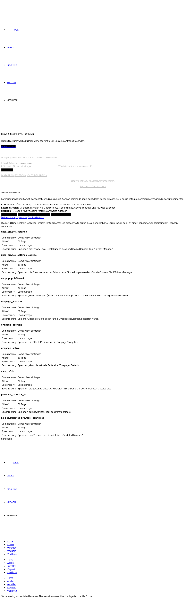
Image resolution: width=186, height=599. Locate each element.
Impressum (86, 186)
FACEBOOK (20, 175)
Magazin (11, 550)
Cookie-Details (36, 217)
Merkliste (12, 554)
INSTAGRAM (7, 175)
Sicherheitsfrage (16, 166)
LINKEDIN (42, 175)
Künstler (11, 547)
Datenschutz (99, 186)
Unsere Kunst (8, 146)
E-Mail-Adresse (9, 163)
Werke (10, 544)
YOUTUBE (32, 175)
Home (10, 541)
